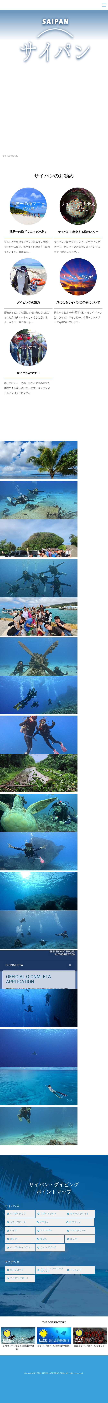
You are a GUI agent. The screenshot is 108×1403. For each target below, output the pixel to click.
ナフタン (44, 1222)
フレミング (76, 1269)
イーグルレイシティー (22, 1247)
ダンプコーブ (17, 1269)
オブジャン (75, 1222)
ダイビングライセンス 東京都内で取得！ (18, 1347)
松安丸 (43, 1239)
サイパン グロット (80, 1213)
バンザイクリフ (18, 1213)
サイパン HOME (10, 156)
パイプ (13, 1230)
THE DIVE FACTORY (54, 1322)
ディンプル (47, 1230)
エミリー (75, 1239)
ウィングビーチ (49, 1247)
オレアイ (15, 1239)
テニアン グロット (20, 1278)
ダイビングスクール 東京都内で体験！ (54, 1346)
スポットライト (49, 1213)
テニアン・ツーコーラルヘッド (53, 1270)
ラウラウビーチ (18, 1222)
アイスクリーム (78, 1230)
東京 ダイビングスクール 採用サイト (90, 1346)
